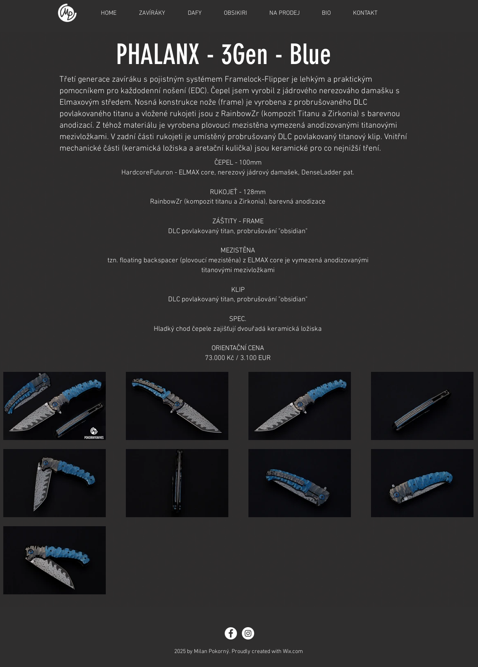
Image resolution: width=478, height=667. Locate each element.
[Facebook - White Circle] (231, 633)
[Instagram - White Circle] (248, 633)
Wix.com (293, 651)
